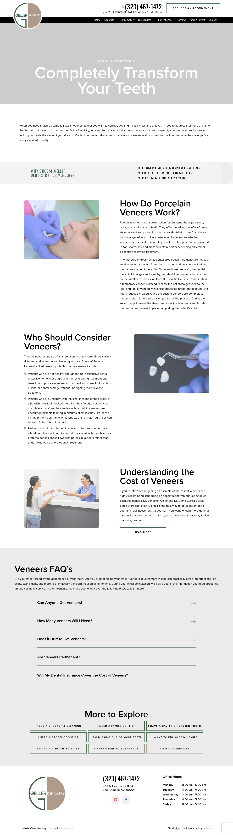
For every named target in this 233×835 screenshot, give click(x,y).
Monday (168, 785)
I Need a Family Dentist (116, 726)
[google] (115, 799)
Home (97, 20)
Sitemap (52, 828)
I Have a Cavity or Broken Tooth (174, 726)
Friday (167, 804)
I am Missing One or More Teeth (116, 737)
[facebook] (126, 799)
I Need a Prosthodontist (58, 737)
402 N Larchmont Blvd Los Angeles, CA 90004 (119, 788)
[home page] (27, 15)
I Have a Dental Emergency (116, 748)
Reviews (182, 20)
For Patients (166, 20)
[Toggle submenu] (115, 20)
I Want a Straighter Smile (58, 748)
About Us (110, 20)
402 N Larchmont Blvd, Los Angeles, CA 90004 (131, 12)
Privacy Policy (65, 828)
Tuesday (168, 790)
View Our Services (174, 748)
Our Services (146, 20)
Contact (214, 20)
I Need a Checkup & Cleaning (58, 726)
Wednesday (170, 794)
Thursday (169, 799)
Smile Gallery (127, 20)
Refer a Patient (197, 20)
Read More (142, 532)
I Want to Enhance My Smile (175, 737)
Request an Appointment (193, 8)
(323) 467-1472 (141, 6)
